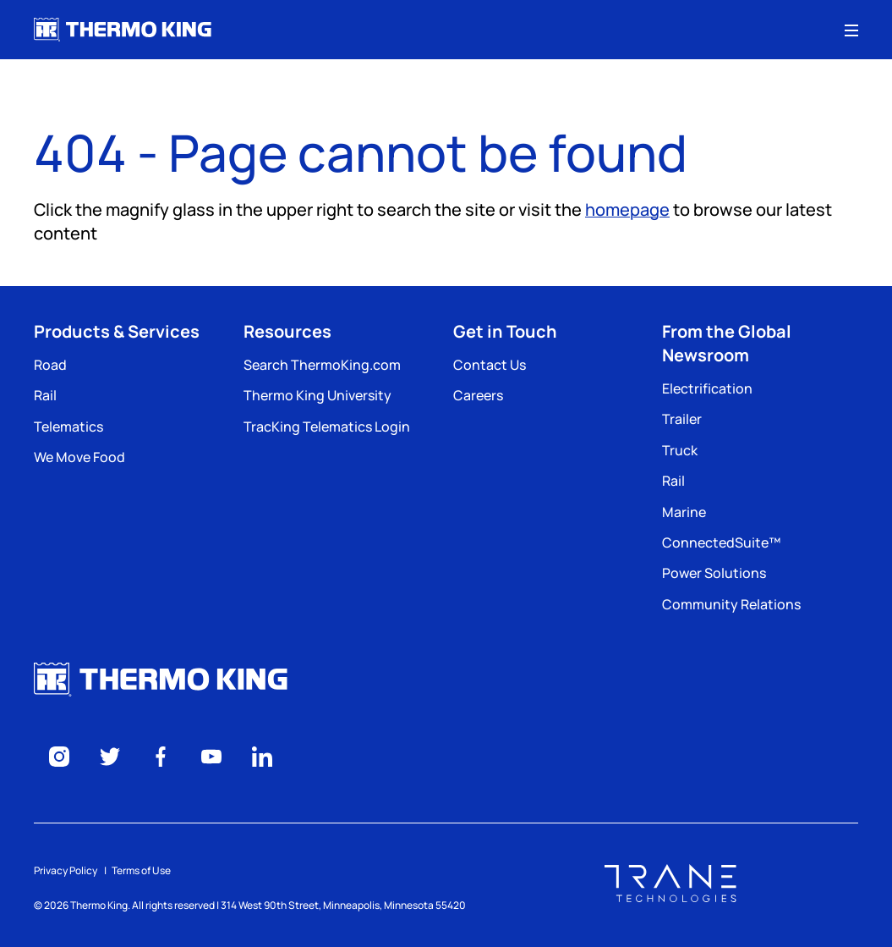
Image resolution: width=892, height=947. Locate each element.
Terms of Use (141, 870)
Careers (478, 395)
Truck (680, 450)
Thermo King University (317, 395)
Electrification (707, 388)
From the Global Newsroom (726, 343)
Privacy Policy (65, 870)
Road (50, 364)
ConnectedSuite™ (721, 542)
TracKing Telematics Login (327, 426)
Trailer (682, 419)
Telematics (68, 426)
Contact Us (489, 364)
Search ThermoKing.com (322, 364)
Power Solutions (714, 573)
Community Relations (731, 604)
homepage (627, 209)
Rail (45, 395)
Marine (684, 512)
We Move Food (79, 457)
